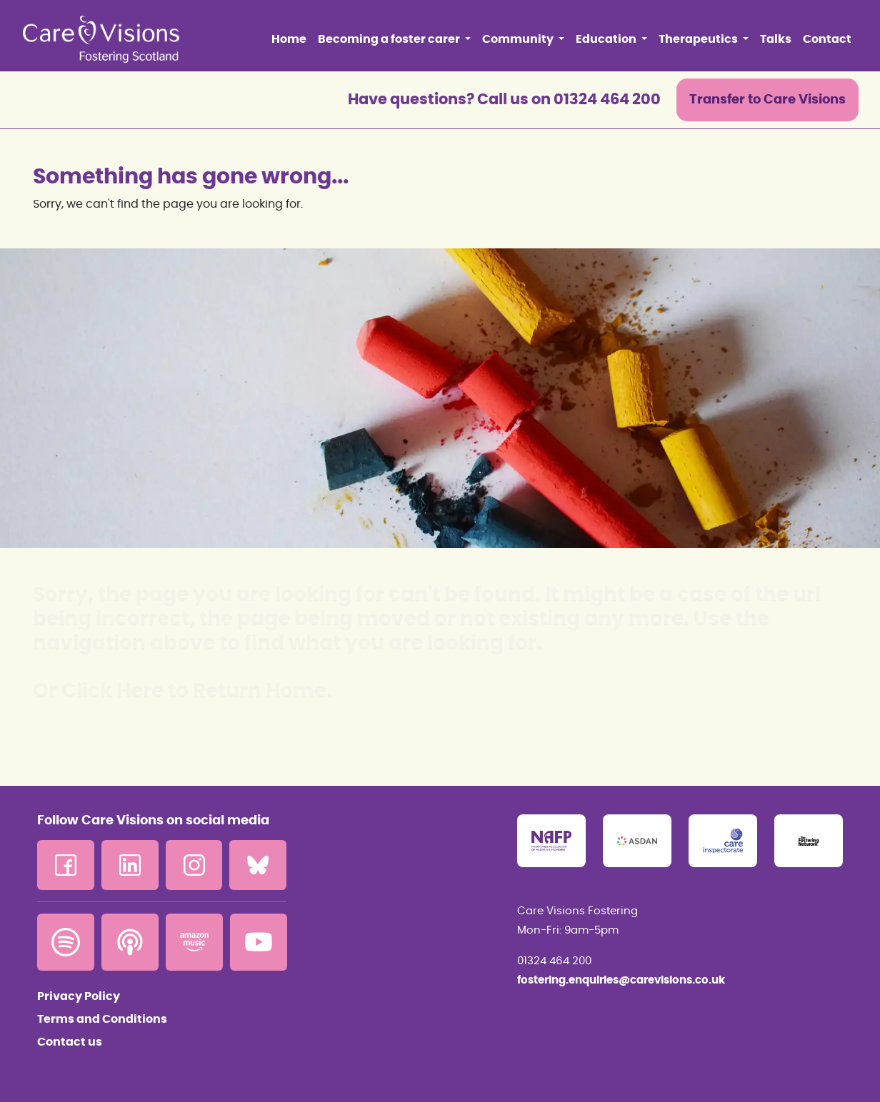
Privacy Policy (78, 996)
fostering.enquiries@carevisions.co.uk (621, 980)
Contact (827, 39)
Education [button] (607, 39)
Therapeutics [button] (699, 39)
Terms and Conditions (102, 1019)
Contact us (69, 1042)
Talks (775, 39)
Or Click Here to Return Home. (182, 692)
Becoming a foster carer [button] (390, 39)
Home (288, 39)
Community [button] (519, 39)
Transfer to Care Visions (767, 99)
